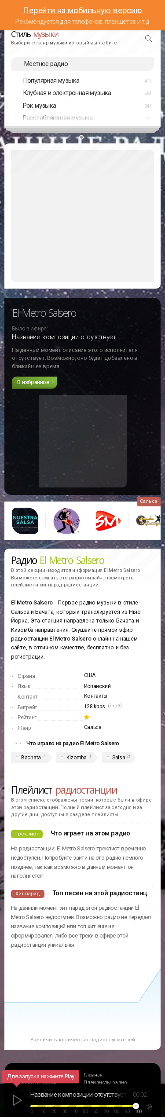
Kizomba (76, 757)
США (89, 675)
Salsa (118, 757)
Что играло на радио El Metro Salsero (72, 743)
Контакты (96, 696)
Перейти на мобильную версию (82, 10)
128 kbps (95, 706)
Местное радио (46, 64)
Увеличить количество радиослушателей (82, 1040)
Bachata (31, 757)
